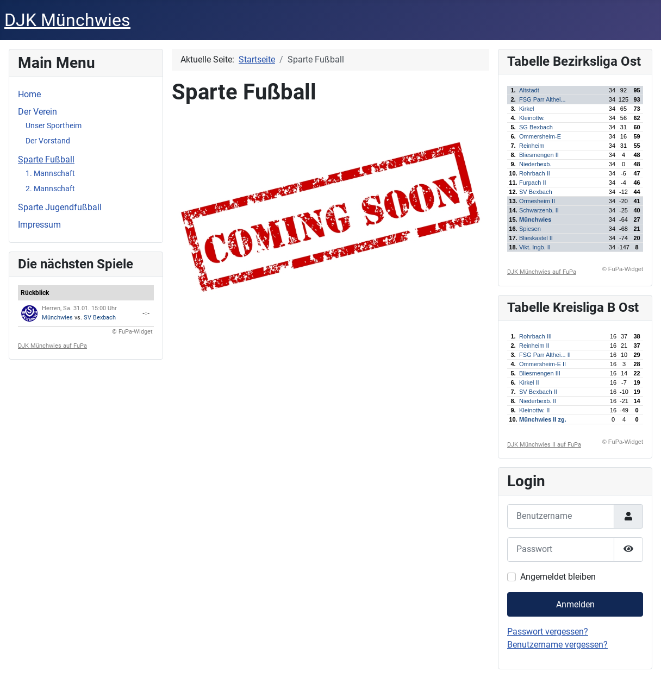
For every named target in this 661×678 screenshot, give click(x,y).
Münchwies (57, 317)
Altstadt (529, 90)
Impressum (39, 224)
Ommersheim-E (540, 136)
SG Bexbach (536, 127)
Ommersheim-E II (542, 364)
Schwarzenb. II (539, 210)
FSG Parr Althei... (542, 99)
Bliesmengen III (539, 373)
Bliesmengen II (539, 155)
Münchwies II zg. (542, 419)
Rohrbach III (535, 336)
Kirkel (526, 108)
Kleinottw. (532, 118)
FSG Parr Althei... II (545, 354)
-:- (146, 313)
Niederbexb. (535, 164)
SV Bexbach (100, 317)
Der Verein (37, 111)
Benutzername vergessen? (557, 644)
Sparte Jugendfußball (60, 207)
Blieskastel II (536, 238)
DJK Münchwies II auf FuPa (544, 444)
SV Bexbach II (538, 391)
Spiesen (530, 228)
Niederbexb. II (537, 401)
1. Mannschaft (50, 173)
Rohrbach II (534, 173)
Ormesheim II (537, 201)
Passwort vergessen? (547, 631)
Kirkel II (529, 382)
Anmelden (575, 604)
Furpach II (532, 182)
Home (29, 94)
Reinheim (531, 145)
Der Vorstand (48, 140)
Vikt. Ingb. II (535, 247)
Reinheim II (534, 345)
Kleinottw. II (534, 410)
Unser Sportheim (54, 125)
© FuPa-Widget (132, 331)
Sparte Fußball (46, 159)
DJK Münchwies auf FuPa (52, 345)
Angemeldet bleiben (558, 577)
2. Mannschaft (50, 188)
